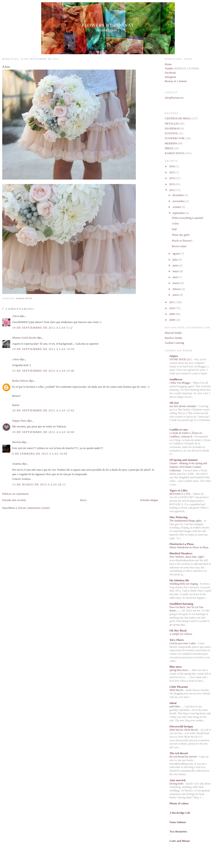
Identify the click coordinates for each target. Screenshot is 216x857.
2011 (172, 302)
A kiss (6, 67)
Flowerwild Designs (181, 726)
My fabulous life (179, 580)
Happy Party (19, 420)
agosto (177, 253)
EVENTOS (171, 133)
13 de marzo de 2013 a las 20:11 (39, 484)
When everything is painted (187, 217)
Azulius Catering (174, 342)
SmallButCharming (181, 603)
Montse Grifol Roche (24, 337)
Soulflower (176, 379)
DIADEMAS (172, 128)
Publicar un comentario (15, 493)
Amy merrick (177, 780)
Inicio (83, 500)
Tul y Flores (176, 640)
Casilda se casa (178, 429)
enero (176, 294)
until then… (176, 706)
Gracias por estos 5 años (182, 643)
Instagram (170, 77)
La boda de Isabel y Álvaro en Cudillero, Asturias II (185, 434)
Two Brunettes (178, 831)
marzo (176, 283)
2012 (172, 190)
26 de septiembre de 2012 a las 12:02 (43, 410)
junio (176, 265)
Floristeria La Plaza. (181, 544)
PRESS (169, 148)
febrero (177, 289)
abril (176, 277)
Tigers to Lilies (178, 490)
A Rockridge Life (179, 812)
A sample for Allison (180, 634)
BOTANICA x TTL (180, 493)
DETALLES (172, 123)
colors (15, 359)
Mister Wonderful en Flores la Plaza (189, 547)
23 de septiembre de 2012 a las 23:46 (43, 370)
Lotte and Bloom (179, 841)
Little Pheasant (178, 686)
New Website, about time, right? (187, 556)
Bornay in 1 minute (176, 81)
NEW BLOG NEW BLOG (184, 729)
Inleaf (173, 703)
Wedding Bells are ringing (183, 583)
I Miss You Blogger (180, 382)
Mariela (16, 442)
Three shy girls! (181, 234)
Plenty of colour (179, 803)
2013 (172, 184)
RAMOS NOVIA (24, 298)
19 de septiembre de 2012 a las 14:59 (43, 349)
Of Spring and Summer (183, 460)
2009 (172, 314)
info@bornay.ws (174, 97)
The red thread (178, 753)
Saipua (173, 356)
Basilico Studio (173, 337)
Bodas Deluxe (20, 380)
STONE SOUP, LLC (180, 359)
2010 (172, 308)
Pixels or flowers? (182, 240)
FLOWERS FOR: (175, 138)
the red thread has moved (183, 756)
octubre (177, 207)
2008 (172, 319)
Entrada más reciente (14, 500)
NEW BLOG (176, 690)
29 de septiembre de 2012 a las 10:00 (43, 432)
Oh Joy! (174, 402)
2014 (172, 178)
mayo (176, 271)
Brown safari (179, 246)
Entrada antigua (149, 500)
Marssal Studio (173, 332)
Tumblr (169, 68)
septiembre (179, 213)
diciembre (179, 195)
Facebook (170, 72)
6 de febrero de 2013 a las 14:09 (39, 453)
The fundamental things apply (185, 520)
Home (168, 64)
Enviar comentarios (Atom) (33, 507)
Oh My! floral (177, 630)
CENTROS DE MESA (178, 118)
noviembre (179, 201)
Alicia (15, 316)
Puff (174, 229)
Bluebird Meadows (180, 553)
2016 (172, 166)
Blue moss (175, 666)
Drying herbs (176, 783)
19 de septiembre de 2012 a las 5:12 (42, 327)
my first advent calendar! (183, 406)
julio (176, 259)
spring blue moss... (179, 670)
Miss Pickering (178, 517)
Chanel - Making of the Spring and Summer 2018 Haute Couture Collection (188, 467)
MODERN (171, 143)
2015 (172, 172)
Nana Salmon (177, 822)
